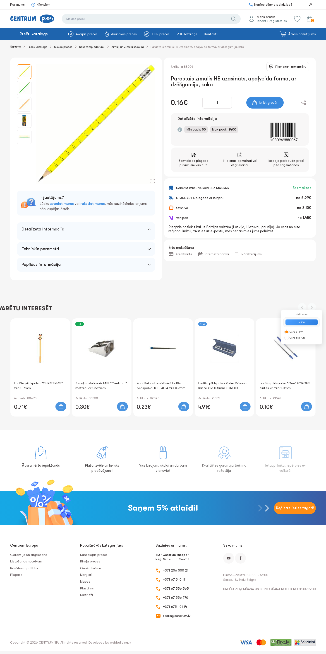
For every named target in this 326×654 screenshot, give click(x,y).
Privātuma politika (24, 568)
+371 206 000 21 (175, 570)
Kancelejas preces (94, 555)
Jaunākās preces (121, 34)
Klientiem (40, 4)
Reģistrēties (278, 21)
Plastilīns (87, 588)
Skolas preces (63, 46)
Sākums (15, 46)
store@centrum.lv (176, 616)
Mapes (85, 581)
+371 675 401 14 (175, 607)
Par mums (17, 4)
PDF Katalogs (187, 34)
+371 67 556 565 (176, 588)
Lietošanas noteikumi (26, 561)
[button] (302, 307)
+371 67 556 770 (175, 598)
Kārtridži (86, 595)
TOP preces (157, 34)
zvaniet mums (62, 204)
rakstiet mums (92, 204)
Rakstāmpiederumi (92, 46)
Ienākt (261, 21)
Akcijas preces (83, 34)
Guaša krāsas (90, 568)
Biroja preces (90, 561)
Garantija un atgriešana (28, 555)
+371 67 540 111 (175, 579)
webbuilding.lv (120, 642)
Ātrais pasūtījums (298, 33)
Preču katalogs (34, 34)
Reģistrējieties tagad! (295, 508)
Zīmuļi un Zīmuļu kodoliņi (127, 46)
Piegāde (16, 574)
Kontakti (211, 34)
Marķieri (86, 574)
